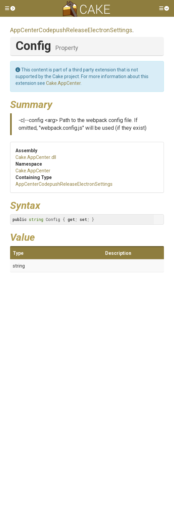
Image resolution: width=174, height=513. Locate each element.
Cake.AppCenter (63, 83)
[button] (10, 8)
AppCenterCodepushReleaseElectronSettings (71, 30)
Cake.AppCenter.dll (35, 157)
